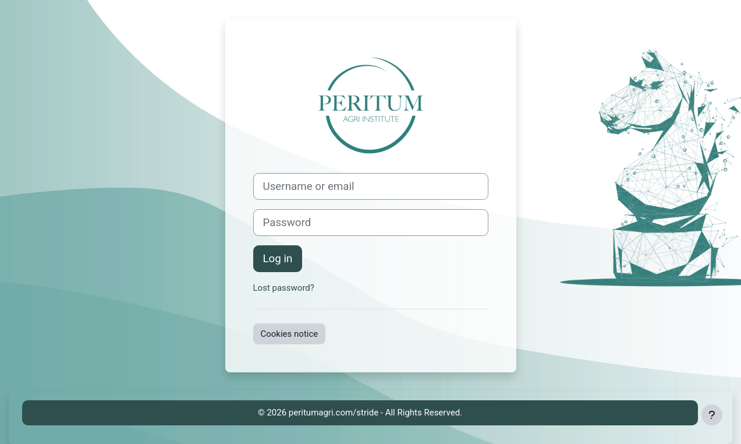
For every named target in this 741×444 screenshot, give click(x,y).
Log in (278, 258)
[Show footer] (711, 414)
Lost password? (283, 288)
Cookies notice (289, 334)
